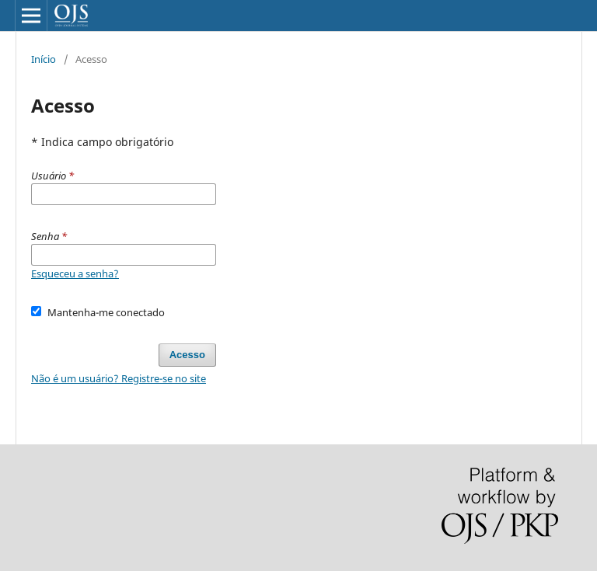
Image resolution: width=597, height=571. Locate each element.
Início (43, 59)
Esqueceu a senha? (75, 273)
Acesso (187, 354)
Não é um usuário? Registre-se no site (118, 378)
